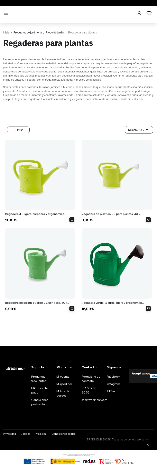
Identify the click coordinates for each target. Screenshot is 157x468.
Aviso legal (41, 433)
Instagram (113, 384)
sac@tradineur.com (94, 400)
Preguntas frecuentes (38, 379)
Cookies (25, 433)
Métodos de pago (39, 390)
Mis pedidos (64, 384)
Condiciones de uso (63, 433)
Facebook (113, 376)
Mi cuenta (63, 376)
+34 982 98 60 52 (89, 390)
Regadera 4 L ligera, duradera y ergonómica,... (35, 214)
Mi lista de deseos (63, 393)
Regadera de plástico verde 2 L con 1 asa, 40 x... (37, 303)
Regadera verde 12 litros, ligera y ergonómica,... (113, 303)
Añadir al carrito (71, 219)
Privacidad (9, 433)
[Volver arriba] (147, 444)
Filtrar (19, 129)
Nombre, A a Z (139, 129)
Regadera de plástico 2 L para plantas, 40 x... (112, 214)
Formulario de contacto (91, 379)
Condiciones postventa (39, 402)
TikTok (111, 391)
